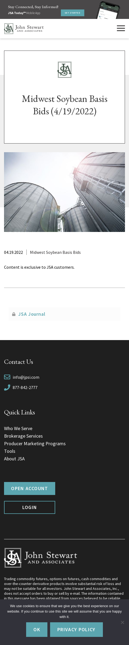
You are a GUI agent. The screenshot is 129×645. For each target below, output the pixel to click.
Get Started (72, 12)
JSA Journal (32, 314)
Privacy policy (76, 629)
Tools (9, 451)
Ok (36, 629)
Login (29, 507)
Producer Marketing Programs (35, 443)
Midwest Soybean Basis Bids (55, 252)
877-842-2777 (25, 387)
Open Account (29, 488)
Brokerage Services (23, 436)
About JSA (14, 459)
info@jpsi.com (26, 377)
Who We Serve (18, 428)
